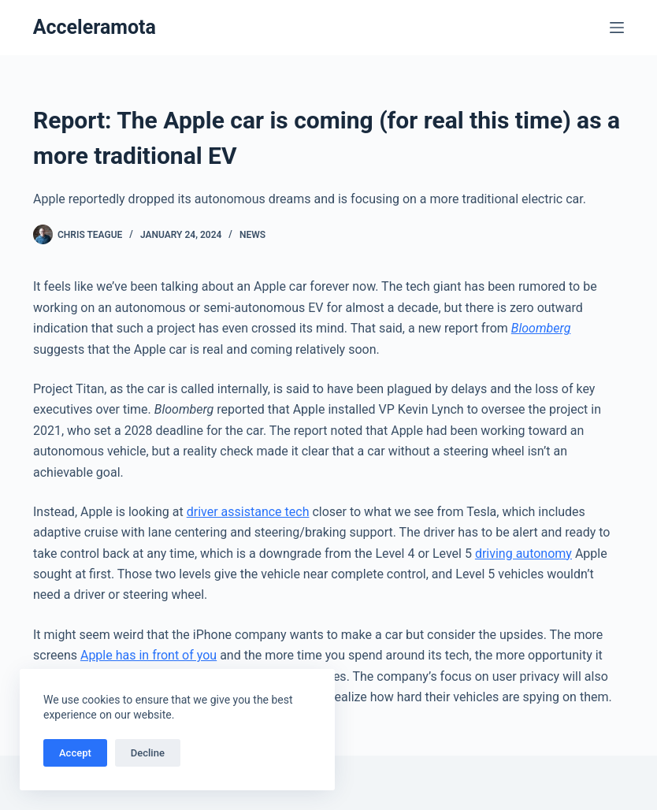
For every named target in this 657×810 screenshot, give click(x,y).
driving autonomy (523, 553)
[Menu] (617, 27)
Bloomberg (541, 328)
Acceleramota (94, 27)
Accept (75, 753)
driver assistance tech (248, 511)
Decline (148, 753)
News (252, 234)
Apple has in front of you (148, 655)
